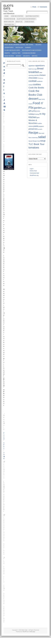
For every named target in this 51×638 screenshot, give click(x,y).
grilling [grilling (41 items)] (34, 111)
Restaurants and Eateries (31, 50)
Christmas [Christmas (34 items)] (40, 78)
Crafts (7, 53)
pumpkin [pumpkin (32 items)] (40, 129)
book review (9, 56)
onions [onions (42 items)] (30, 126)
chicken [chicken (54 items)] (42, 75)
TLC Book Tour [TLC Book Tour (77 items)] (36, 144)
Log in (31, 168)
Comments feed (34, 173)
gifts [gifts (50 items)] (30, 111)
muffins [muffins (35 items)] (40, 123)
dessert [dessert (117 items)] (33, 98)
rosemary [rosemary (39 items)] (35, 137)
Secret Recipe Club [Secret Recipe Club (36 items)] (34, 141)
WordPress (25, 631)
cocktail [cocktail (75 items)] (32, 81)
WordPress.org (34, 175)
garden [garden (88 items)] (38, 107)
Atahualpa (32, 631)
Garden (28, 47)
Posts (34, 7)
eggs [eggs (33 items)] (40, 99)
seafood (4, 598)
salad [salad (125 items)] (42, 137)
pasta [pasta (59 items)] (35, 126)
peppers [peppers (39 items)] (41, 126)
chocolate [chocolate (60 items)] (32, 78)
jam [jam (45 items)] (38, 117)
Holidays (26, 56)
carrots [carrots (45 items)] (36, 75)
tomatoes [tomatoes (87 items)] (33, 147)
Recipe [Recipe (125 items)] (33, 132)
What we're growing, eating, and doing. (19, 44)
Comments (43, 7)
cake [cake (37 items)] (40, 72)
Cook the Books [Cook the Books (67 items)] (36, 87)
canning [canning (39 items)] (30, 75)
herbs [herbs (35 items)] (38, 111)
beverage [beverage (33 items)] (34, 69)
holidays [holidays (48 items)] (31, 114)
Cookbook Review (28, 53)
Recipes (38, 44)
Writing (34, 56)
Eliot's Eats (8, 7)
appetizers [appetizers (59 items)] (40, 65)
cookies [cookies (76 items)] (37, 84)
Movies (18, 56)
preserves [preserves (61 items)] (33, 129)
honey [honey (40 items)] (37, 114)
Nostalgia (19, 47)
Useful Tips (16, 53)
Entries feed (33, 171)
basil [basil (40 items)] (30, 69)
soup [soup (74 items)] (42, 140)
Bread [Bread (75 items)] (40, 68)
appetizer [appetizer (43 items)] (31, 66)
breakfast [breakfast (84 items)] (33, 72)
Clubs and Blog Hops (12, 50)
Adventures (9, 47)
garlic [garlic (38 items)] (44, 108)
